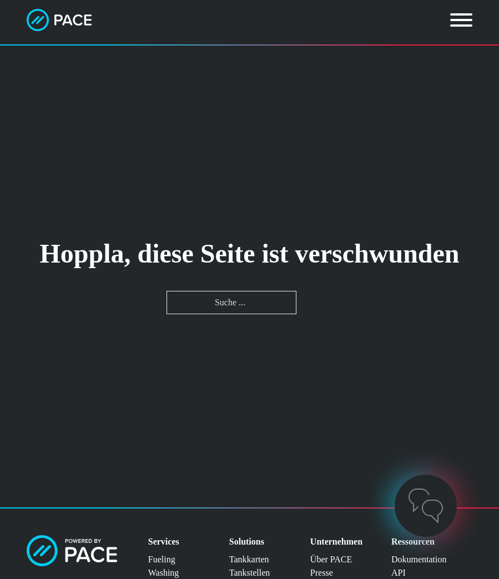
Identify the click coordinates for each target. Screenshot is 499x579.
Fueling (161, 559)
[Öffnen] (461, 20)
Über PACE (331, 559)
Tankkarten (249, 559)
